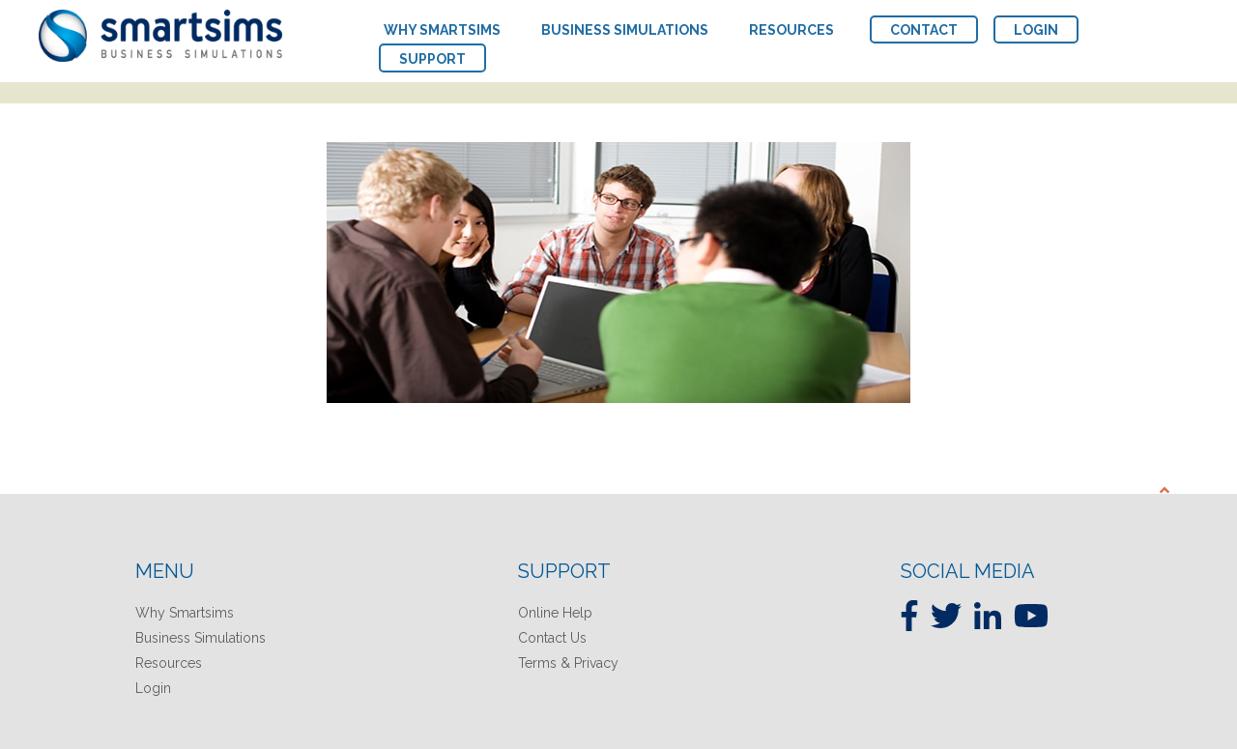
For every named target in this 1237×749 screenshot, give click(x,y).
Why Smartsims (184, 612)
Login (153, 688)
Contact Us (552, 638)
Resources (168, 663)
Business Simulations (200, 638)
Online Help (555, 612)
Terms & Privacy (568, 663)
